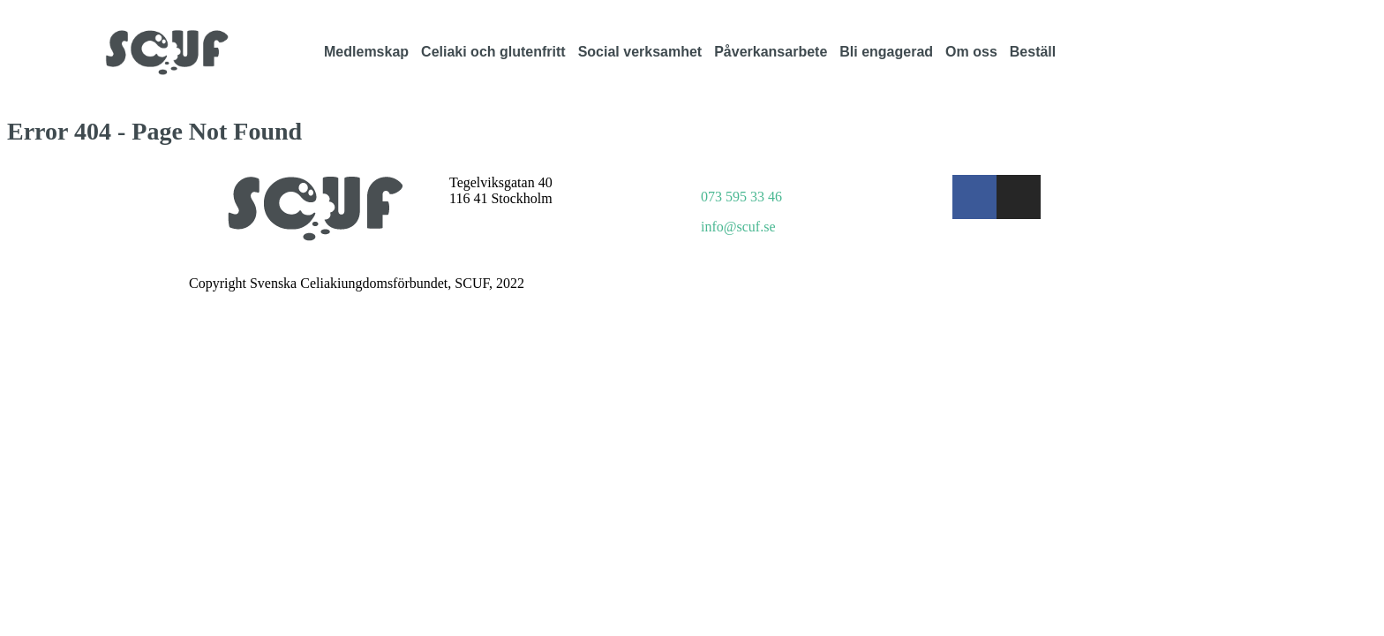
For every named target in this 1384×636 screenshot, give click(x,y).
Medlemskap (366, 51)
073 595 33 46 (741, 196)
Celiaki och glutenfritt (493, 51)
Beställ (1033, 51)
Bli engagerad (886, 51)
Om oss (971, 51)
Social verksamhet (640, 51)
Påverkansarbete (770, 51)
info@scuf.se (738, 226)
